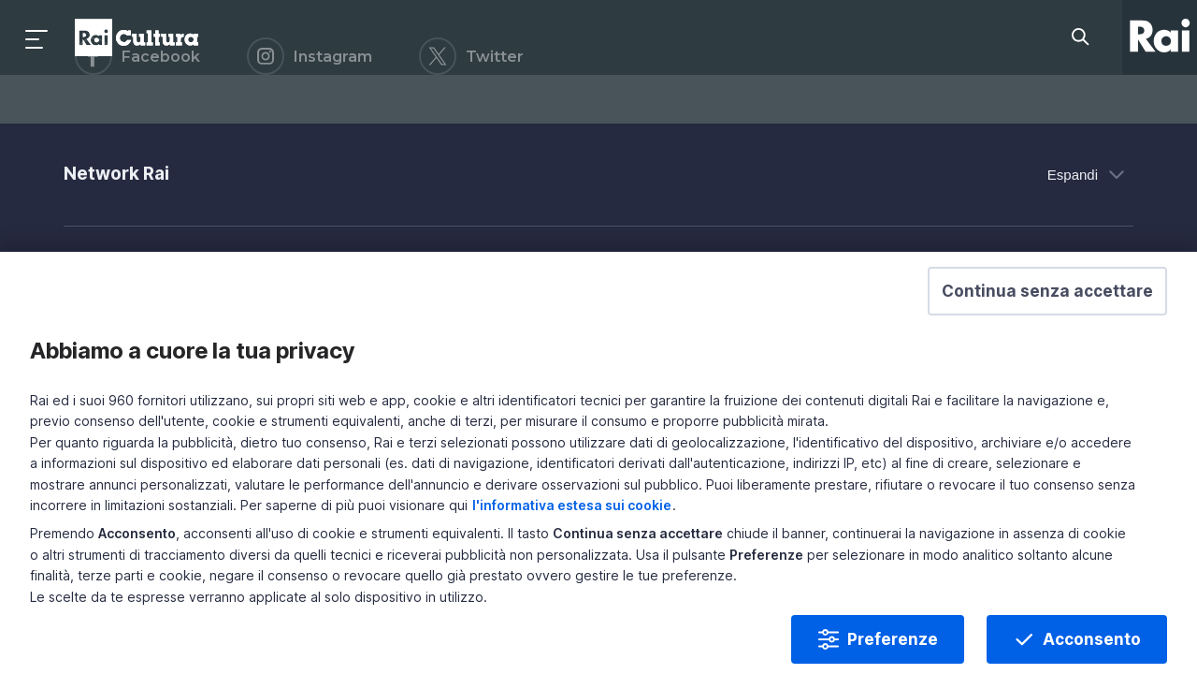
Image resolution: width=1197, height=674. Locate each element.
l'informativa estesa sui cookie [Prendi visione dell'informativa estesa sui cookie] (880, 524)
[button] (1002, 369)
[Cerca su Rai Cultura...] (1085, 37)
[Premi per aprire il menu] (37, 37)
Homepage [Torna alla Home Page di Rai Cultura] (136, 37)
